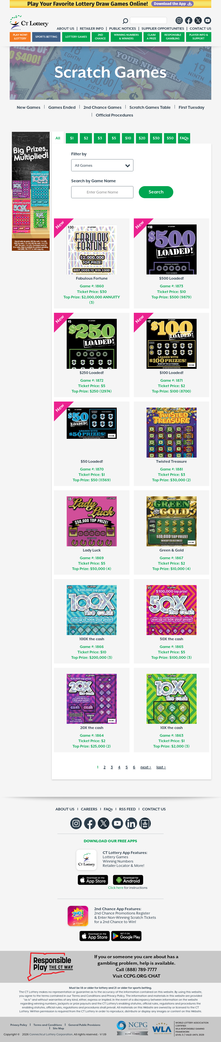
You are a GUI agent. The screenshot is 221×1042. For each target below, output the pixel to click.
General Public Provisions (84, 1025)
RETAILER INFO (92, 29)
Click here (115, 888)
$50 (170, 138)
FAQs (184, 138)
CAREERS (89, 809)
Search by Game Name (93, 181)
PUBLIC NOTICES (122, 29)
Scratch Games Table (150, 107)
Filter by (79, 154)
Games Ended (62, 107)
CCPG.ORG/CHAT (141, 976)
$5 (114, 138)
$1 (72, 138)
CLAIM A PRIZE (151, 36)
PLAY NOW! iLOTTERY (20, 36)
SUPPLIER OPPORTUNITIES (163, 29)
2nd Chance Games (103, 107)
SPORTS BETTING (46, 37)
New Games (28, 107)
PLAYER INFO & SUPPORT (198, 36)
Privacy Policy (18, 1025)
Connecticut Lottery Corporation (51, 1034)
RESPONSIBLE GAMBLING (172, 36)
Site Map (58, 1028)
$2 (86, 138)
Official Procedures (114, 115)
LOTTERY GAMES (76, 37)
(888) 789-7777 (141, 969)
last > (161, 767)
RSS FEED (127, 809)
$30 (156, 138)
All (57, 138)
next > (145, 767)
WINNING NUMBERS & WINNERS (126, 36)
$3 (100, 138)
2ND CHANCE (100, 36)
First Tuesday (191, 107)
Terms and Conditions (47, 1025)
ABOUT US (64, 809)
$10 (128, 138)
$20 (142, 138)
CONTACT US (154, 809)
